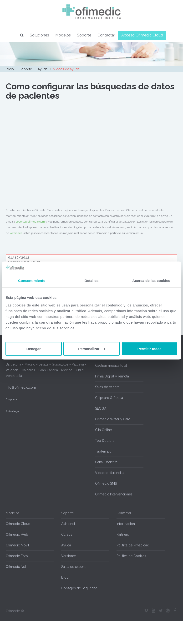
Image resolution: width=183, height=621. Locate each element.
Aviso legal (13, 411)
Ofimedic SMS (106, 483)
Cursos (66, 534)
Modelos (63, 35)
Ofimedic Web (17, 534)
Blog (65, 577)
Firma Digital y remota (112, 376)
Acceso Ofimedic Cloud (142, 35)
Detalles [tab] (91, 281)
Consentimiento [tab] (32, 281)
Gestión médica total (111, 365)
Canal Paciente (106, 462)
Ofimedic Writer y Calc (112, 419)
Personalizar (91, 348)
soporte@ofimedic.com (30, 221)
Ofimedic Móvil (17, 545)
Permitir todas (149, 348)
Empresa (11, 399)
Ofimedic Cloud (18, 524)
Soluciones (39, 35)
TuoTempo (103, 451)
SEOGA (100, 408)
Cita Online (103, 430)
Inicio (10, 69)
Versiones (68, 556)
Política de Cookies (131, 556)
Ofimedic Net (16, 567)
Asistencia (68, 524)
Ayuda (42, 69)
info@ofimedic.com (21, 387)
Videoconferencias (109, 473)
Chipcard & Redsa (109, 398)
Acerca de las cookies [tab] (151, 281)
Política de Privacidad (133, 545)
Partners (123, 534)
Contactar (106, 35)
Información (126, 524)
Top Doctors (104, 441)
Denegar (33, 348)
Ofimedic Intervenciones (113, 494)
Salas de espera (107, 387)
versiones (16, 233)
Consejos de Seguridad (79, 588)
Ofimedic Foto (17, 556)
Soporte (84, 35)
